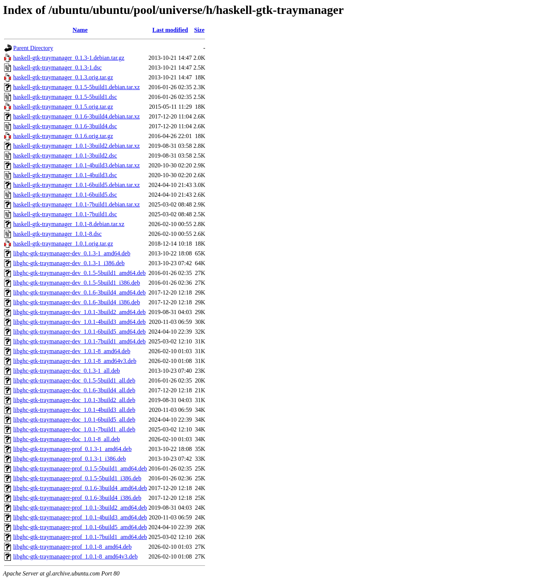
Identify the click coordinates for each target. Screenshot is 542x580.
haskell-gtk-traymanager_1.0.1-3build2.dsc (65, 155)
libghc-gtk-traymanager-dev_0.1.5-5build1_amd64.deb (79, 273)
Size (199, 30)
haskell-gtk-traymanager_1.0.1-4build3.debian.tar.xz (76, 165)
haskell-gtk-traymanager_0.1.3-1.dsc (57, 67)
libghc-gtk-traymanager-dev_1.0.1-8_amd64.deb (71, 351)
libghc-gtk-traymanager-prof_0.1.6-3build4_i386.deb (77, 498)
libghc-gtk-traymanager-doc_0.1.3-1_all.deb (66, 370)
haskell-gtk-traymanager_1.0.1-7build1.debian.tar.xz (76, 204)
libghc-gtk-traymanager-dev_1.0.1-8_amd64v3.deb (74, 361)
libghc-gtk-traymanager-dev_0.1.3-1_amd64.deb (71, 253)
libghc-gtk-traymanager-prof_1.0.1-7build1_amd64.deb (80, 537)
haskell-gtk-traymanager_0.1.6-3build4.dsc (65, 126)
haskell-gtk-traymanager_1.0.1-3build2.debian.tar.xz (76, 146)
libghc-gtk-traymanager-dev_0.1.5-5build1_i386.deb (76, 282)
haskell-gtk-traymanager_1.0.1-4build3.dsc (65, 175)
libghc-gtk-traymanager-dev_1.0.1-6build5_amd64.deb (79, 331)
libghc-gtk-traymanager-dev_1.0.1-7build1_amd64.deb (79, 341)
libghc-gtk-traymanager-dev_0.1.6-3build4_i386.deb (76, 302)
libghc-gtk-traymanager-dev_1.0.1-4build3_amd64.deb (79, 322)
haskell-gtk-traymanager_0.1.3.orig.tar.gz (63, 77)
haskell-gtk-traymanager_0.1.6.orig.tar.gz (63, 136)
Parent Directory (33, 48)
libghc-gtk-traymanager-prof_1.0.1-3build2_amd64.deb (80, 507)
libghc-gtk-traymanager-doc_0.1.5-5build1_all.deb (74, 380)
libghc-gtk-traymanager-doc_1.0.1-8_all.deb (66, 439)
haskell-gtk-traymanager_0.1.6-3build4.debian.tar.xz (76, 116)
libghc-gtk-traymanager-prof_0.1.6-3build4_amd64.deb (80, 488)
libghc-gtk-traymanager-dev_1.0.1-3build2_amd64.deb (79, 312)
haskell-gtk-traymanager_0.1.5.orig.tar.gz (63, 106)
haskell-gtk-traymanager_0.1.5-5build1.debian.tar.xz (76, 87)
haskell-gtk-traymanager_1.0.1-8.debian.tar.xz (68, 224)
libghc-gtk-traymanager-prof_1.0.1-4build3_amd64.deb (80, 517)
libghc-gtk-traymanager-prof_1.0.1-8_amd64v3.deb (75, 556)
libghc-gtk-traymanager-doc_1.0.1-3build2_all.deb (74, 400)
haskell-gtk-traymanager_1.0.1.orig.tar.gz (63, 243)
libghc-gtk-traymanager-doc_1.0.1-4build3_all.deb (74, 410)
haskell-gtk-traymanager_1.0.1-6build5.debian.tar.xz (76, 185)
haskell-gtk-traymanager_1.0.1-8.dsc (57, 234)
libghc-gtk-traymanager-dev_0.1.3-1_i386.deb (69, 263)
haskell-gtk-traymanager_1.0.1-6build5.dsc (65, 194)
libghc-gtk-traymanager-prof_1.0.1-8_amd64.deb (72, 547)
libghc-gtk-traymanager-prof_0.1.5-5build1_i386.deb (77, 478)
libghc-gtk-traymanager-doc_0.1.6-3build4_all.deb (74, 390)
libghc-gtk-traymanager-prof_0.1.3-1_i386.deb (69, 458)
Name (80, 30)
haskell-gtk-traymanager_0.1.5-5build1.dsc (65, 97)
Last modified (170, 30)
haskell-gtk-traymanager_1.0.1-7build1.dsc (65, 214)
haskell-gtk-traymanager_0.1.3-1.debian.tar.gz (68, 58)
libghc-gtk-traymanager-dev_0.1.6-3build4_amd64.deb (79, 292)
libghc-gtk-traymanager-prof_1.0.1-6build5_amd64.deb (80, 527)
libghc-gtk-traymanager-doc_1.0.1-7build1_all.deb (74, 429)
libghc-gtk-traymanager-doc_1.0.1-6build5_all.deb (74, 419)
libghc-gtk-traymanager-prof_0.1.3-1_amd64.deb (72, 449)
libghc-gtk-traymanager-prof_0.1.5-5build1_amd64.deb (80, 468)
